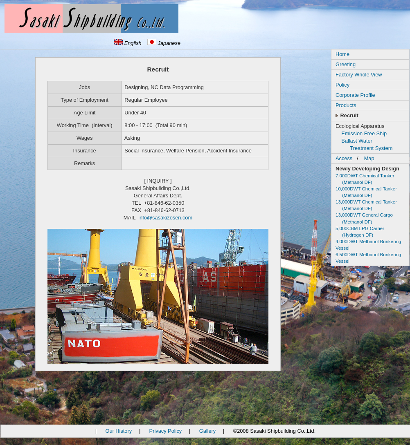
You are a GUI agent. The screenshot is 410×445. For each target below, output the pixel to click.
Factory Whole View (359, 75)
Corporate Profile (355, 95)
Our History (118, 431)
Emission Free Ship (364, 133)
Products (346, 105)
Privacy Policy (165, 431)
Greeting (346, 64)
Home (342, 54)
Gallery (207, 431)
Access (344, 158)
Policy (342, 85)
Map (369, 158)
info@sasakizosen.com (165, 218)
